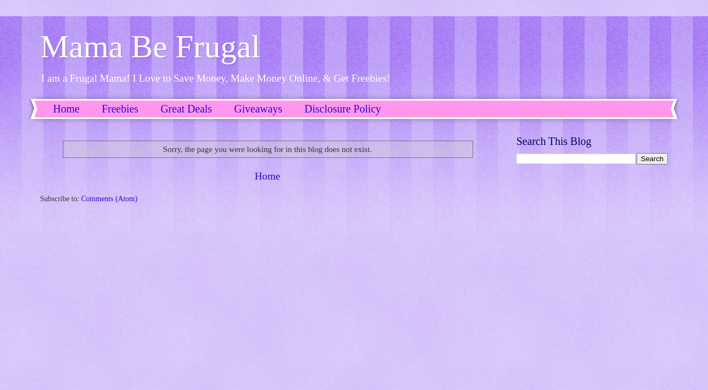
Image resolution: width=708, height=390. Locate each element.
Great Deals (186, 109)
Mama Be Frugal (150, 46)
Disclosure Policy (342, 109)
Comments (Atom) (109, 199)
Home (66, 109)
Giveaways (258, 109)
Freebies (120, 109)
